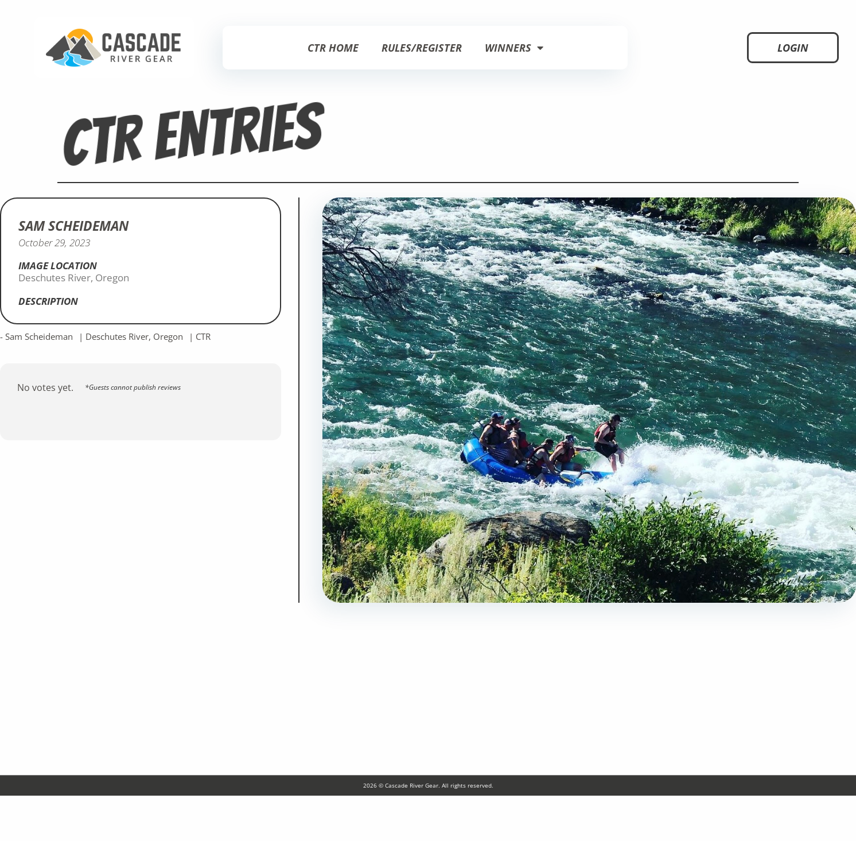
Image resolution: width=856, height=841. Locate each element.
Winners (514, 48)
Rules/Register (422, 48)
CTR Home (333, 48)
